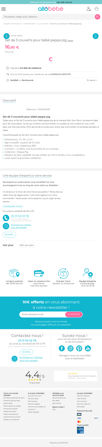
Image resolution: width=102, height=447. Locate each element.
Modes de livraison (10, 411)
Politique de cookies (11, 409)
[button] (12, 52)
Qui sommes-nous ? (35, 396)
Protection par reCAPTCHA (59, 443)
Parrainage (80, 407)
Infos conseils (81, 398)
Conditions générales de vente (14, 398)
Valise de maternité (83, 404)
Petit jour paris (27, 245)
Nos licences (56, 403)
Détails (70, 41)
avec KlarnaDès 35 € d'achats (39, 277)
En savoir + (92, 80)
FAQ (53, 409)
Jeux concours (82, 401)
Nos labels (55, 401)
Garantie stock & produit (12, 417)
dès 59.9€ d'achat (14, 277)
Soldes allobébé (33, 412)
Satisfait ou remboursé (11, 420)
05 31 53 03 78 (87, 286)
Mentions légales (34, 404)
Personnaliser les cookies (12, 406)
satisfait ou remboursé (63, 276)
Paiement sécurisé (84, 411)
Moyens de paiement (11, 414)
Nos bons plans (33, 398)
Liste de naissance (83, 396)
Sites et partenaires (59, 398)
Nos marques (32, 401)
